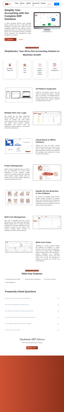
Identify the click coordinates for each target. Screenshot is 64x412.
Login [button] (57, 4)
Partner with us (35, 4)
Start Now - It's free (31, 347)
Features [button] (22, 3)
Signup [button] (49, 4)
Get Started (10, 39)
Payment (43, 3)
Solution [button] (28, 3)
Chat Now (21, 39)
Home (16, 3)
